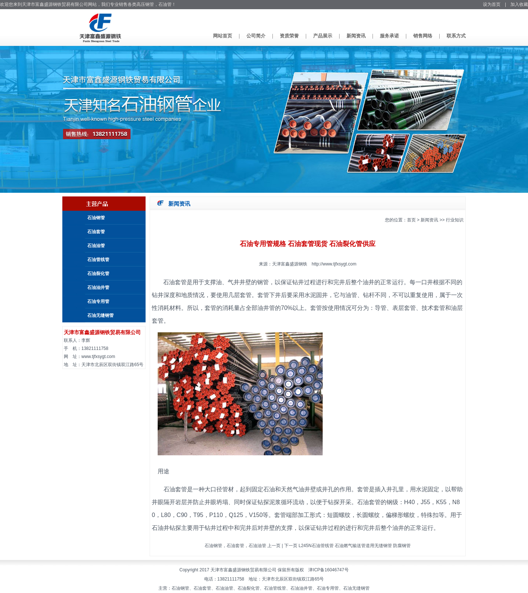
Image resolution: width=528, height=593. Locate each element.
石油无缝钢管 (100, 315)
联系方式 (456, 36)
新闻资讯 (356, 36)
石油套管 (96, 231)
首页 (411, 220)
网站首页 (222, 36)
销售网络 (422, 36)
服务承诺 (389, 36)
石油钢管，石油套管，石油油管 (235, 545)
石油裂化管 (98, 273)
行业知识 (454, 220)
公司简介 (255, 36)
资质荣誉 (289, 36)
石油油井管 (98, 287)
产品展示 (322, 36)
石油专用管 (98, 301)
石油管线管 (98, 259)
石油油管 (96, 245)
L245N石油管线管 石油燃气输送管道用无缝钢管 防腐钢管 (354, 545)
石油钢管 (96, 217)
